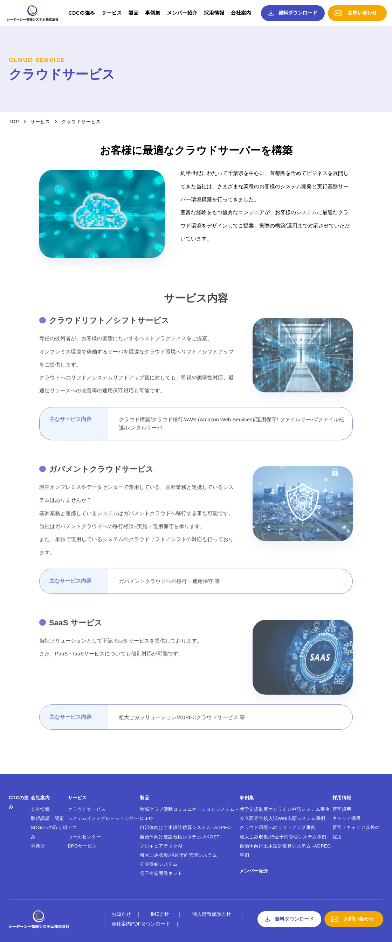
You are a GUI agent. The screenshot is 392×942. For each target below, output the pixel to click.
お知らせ (121, 914)
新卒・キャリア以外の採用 (356, 832)
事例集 (152, 13)
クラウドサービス (87, 809)
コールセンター (84, 836)
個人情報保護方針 (211, 914)
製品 (134, 13)
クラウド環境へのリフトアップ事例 (277, 827)
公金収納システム (159, 864)
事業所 (38, 846)
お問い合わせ (362, 13)
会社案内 (241, 13)
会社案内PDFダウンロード (140, 924)
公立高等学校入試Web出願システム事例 (282, 818)
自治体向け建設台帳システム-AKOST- (180, 836)
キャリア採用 (346, 818)
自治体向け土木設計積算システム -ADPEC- (186, 827)
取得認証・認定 (47, 818)
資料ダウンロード (297, 13)
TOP (14, 121)
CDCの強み (82, 13)
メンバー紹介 (182, 13)
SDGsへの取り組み (49, 832)
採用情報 (214, 13)
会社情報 (40, 809)
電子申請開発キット (161, 873)
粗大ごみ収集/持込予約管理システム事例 (283, 836)
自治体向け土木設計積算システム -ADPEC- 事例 (286, 850)
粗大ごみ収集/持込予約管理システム (178, 855)
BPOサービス (82, 846)
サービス (112, 13)
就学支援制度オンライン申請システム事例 (285, 809)
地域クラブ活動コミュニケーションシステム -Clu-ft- (189, 814)
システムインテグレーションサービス (103, 823)
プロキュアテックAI (161, 846)
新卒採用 (341, 809)
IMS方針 (160, 914)
